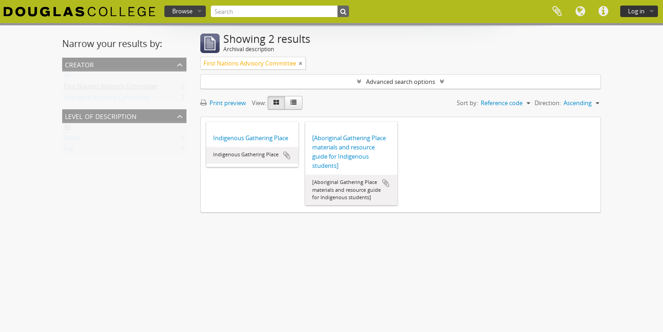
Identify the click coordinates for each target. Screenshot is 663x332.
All (67, 77)
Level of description (101, 115)
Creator (79, 64)
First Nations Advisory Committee (110, 88)
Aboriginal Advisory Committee (106, 99)
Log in (636, 11)
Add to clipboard (286, 155)
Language (580, 11)
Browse (182, 11)
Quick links (603, 11)
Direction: (548, 103)
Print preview (223, 103)
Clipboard (557, 11)
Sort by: (467, 103)
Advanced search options (400, 81)
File (68, 151)
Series (72, 140)
